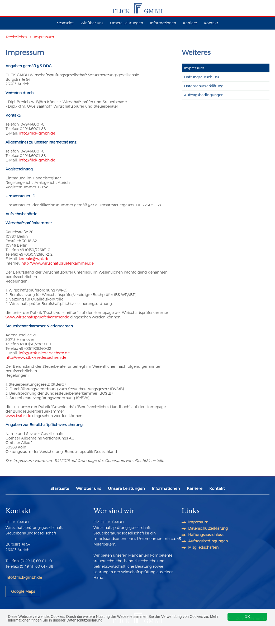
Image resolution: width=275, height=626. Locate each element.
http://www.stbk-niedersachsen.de (36, 357)
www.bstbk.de (18, 415)
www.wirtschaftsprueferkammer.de (37, 317)
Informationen (163, 23)
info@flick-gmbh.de (37, 133)
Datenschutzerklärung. (85, 620)
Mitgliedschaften (203, 547)
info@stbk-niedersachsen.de (44, 353)
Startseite (65, 23)
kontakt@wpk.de (34, 258)
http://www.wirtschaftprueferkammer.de (57, 263)
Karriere (190, 23)
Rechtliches (16, 37)
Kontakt (211, 23)
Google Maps (23, 591)
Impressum (44, 37)
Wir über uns (91, 23)
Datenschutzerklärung (204, 86)
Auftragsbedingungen (204, 95)
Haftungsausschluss (201, 77)
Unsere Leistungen (126, 23)
